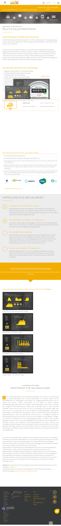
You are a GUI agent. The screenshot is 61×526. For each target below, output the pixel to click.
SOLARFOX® (27, 494)
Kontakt (35, 504)
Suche (25, 498)
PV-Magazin (12, 467)
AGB (34, 500)
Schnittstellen (55, 7)
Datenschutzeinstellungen (39, 498)
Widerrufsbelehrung (37, 502)
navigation (5, 2)
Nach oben (51, 523)
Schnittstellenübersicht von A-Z (14, 188)
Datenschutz (36, 496)
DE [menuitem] (50, 491)
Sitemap (26, 500)
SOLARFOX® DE (41, 7)
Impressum (35, 494)
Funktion (48, 7)
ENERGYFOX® (27, 496)
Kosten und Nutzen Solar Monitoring (25, 471)
